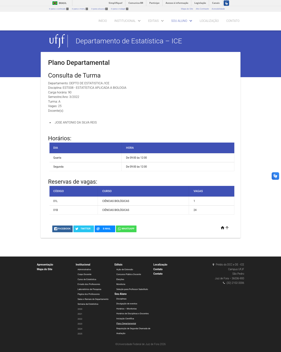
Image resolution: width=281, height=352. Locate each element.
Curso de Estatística (86, 279)
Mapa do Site (187, 9)
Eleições (120, 279)
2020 (79, 309)
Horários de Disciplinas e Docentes (132, 313)
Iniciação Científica (125, 318)
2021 (79, 314)
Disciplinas (121, 299)
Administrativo (84, 269)
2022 (79, 319)
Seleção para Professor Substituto (132, 289)
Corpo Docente (84, 274)
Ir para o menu (80, 9)
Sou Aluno (179, 21)
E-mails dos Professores (88, 284)
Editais (153, 21)
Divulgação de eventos (126, 303)
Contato (232, 21)
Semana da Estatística (87, 304)
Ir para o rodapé (119, 9)
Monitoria (120, 284)
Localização (209, 21)
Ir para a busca (99, 9)
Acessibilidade (218, 9)
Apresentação (45, 264)
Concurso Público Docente (128, 274)
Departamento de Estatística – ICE (129, 41)
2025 (79, 334)
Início (102, 21)
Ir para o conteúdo (59, 9)
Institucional (125, 21)
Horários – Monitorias (126, 309)
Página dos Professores (88, 294)
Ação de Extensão (124, 269)
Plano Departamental (126, 323)
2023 (79, 324)
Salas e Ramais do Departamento (92, 299)
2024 (79, 329)
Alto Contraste (202, 9)
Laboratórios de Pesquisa (89, 289)
